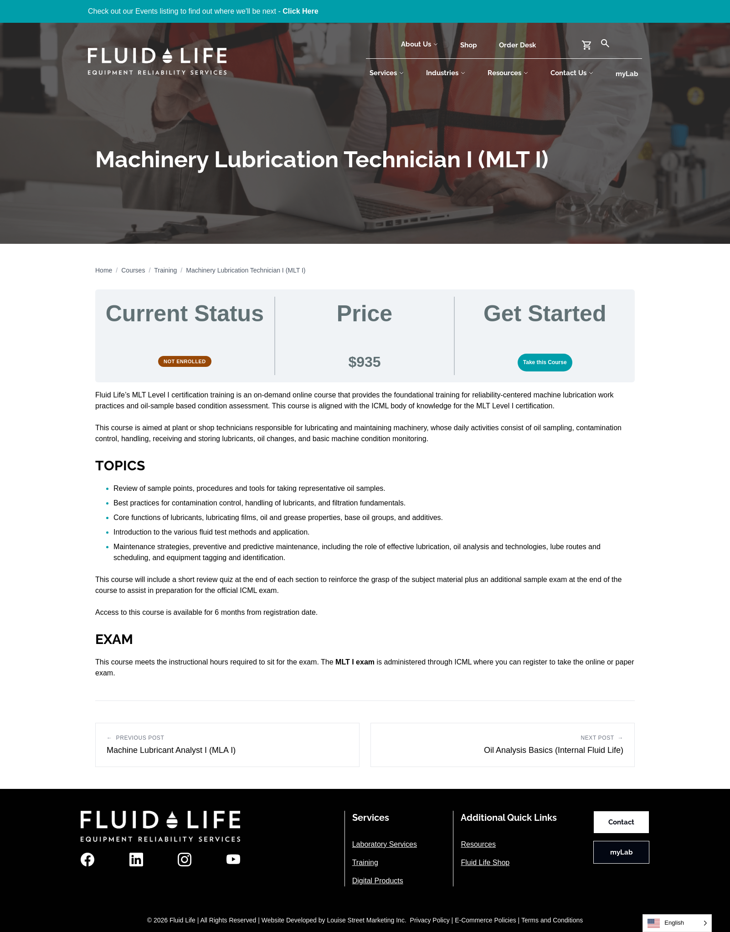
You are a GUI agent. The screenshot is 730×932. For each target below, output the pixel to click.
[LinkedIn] (136, 859)
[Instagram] (184, 859)
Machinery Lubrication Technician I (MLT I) (245, 270)
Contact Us (572, 73)
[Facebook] (87, 859)
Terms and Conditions (552, 920)
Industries (446, 73)
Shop (468, 45)
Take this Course (545, 362)
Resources (508, 73)
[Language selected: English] (677, 923)
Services (387, 73)
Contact (621, 822)
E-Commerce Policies (485, 920)
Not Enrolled (185, 361)
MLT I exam (355, 662)
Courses (133, 270)
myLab (627, 74)
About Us (419, 44)
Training (165, 270)
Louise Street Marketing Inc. (366, 920)
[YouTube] (233, 859)
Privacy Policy (430, 920)
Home (103, 270)
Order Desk (517, 45)
